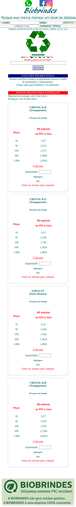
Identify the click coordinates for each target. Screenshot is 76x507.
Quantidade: (38, 171)
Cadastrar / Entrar (50, 26)
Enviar (38, 67)
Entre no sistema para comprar (38, 185)
